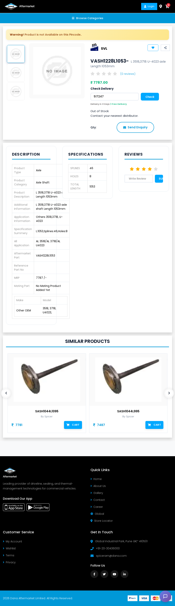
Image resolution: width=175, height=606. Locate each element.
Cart (73, 425)
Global (97, 514)
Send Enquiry (135, 127)
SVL (104, 48)
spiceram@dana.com (111, 556)
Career (96, 507)
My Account (12, 541)
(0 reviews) (127, 74)
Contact (97, 500)
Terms (8, 555)
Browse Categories (87, 18)
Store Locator (101, 521)
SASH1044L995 (128, 411)
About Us (98, 486)
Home (96, 479)
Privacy (9, 562)
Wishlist (9, 548)
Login (149, 6)
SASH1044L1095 (46, 411)
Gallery (96, 493)
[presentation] (6, 393)
